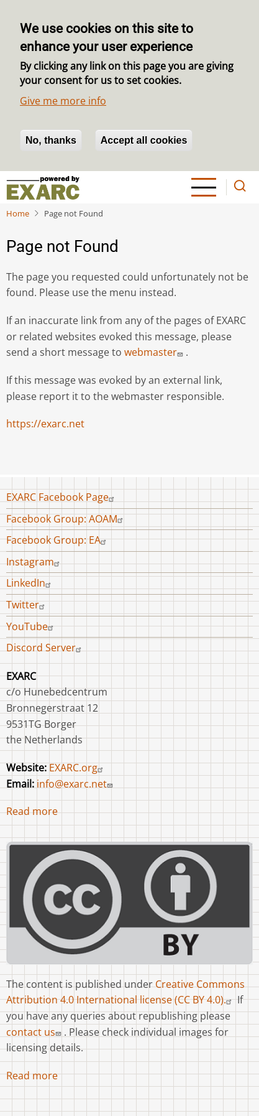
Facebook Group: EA (57, 540)
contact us (35, 1032)
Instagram (34, 562)
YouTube (31, 626)
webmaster (155, 352)
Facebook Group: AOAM (66, 519)
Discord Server (45, 647)
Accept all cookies (144, 140)
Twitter (27, 604)
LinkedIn (30, 583)
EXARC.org (77, 767)
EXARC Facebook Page (61, 497)
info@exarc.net (76, 784)
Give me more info (63, 101)
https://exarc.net (45, 423)
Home (17, 213)
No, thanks (50, 140)
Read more (32, 811)
